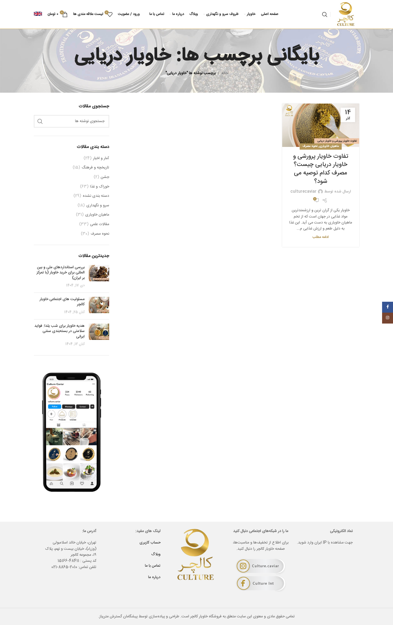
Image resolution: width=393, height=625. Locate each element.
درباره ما (154, 577)
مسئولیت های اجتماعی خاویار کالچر (62, 302)
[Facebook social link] (387, 307)
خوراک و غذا (99, 187)
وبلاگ (155, 554)
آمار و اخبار (101, 158)
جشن (105, 177)
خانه (225, 73)
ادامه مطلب (320, 237)
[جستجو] (324, 14)
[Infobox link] (38, 14)
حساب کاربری (149, 542)
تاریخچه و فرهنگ (95, 168)
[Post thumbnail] (99, 276)
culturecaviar (303, 192)
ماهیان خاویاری (329, 146)
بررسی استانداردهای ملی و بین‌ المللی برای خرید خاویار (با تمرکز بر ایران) (61, 272)
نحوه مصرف (309, 146)
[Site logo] (346, 14)
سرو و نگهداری (97, 206)
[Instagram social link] (387, 318)
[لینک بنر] (71, 432)
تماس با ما (152, 566)
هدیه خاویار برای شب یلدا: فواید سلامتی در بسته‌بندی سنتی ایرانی (59, 331)
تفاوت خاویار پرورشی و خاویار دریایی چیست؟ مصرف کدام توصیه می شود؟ (320, 169)
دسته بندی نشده (96, 196)
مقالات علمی (99, 224)
